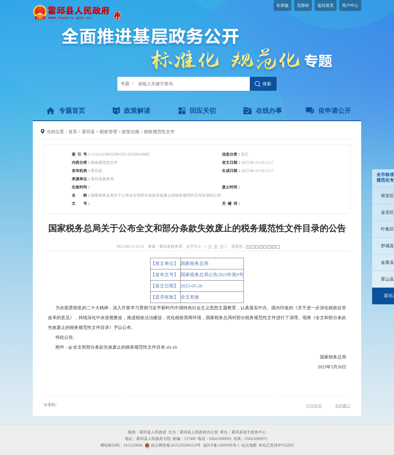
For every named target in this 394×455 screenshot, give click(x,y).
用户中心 (350, 5)
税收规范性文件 (159, 131)
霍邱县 (88, 131)
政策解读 (131, 110)
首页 (72, 131)
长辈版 (282, 5)
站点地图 (249, 445)
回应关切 (197, 110)
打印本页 (314, 406)
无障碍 (303, 5)
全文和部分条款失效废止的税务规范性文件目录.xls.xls (123, 347)
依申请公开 (328, 110)
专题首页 (65, 110)
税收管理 (108, 131)
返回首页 (325, 5)
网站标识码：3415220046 (121, 445)
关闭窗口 (342, 406)
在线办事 (262, 110)
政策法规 (130, 131)
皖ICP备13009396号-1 (221, 445)
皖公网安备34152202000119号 (172, 445)
